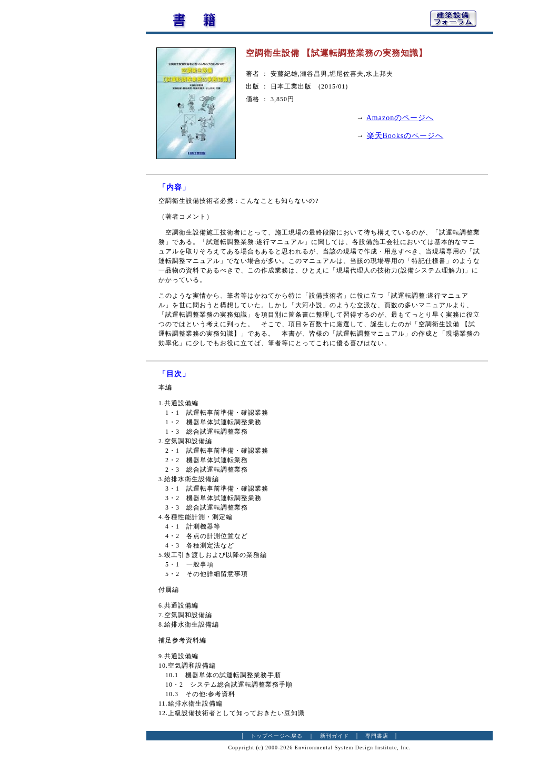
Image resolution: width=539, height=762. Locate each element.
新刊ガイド (334, 736)
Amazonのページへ (400, 118)
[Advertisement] (88, 166)
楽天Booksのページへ (405, 136)
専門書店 (376, 736)
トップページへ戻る (277, 736)
